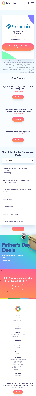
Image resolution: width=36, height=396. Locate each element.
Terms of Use (18, 346)
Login (18, 322)
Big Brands (18, 319)
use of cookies (19, 387)
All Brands (18, 328)
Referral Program (18, 342)
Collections (18, 375)
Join (18, 324)
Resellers (18, 353)
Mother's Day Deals (18, 364)
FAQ (18, 344)
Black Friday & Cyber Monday (18, 359)
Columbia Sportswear (18, 26)
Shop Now (6, 261)
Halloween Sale (18, 369)
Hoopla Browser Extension (18, 334)
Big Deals (18, 317)
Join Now (18, 287)
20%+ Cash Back (18, 321)
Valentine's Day (18, 362)
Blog (18, 326)
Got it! (18, 392)
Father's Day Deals (18, 366)
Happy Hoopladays (18, 361)
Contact (18, 347)
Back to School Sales (18, 367)
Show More (18, 229)
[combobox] (22, 161)
